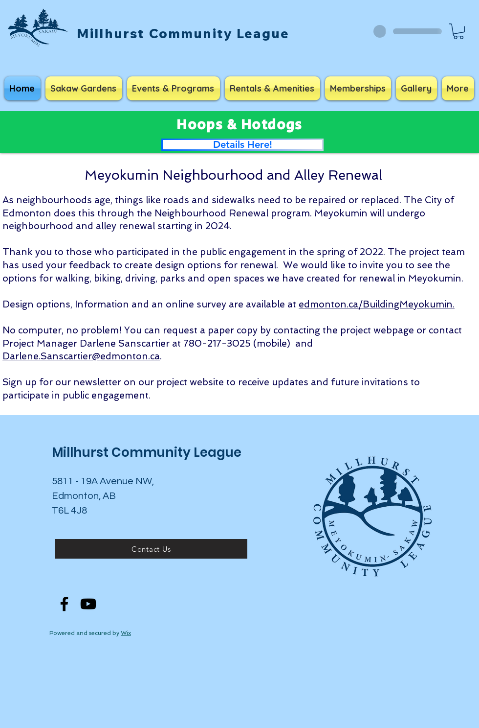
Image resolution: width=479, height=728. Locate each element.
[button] (458, 31)
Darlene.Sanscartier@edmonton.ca (81, 356)
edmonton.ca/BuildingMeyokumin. (377, 304)
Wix (126, 633)
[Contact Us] (151, 549)
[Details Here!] (242, 145)
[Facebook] (64, 603)
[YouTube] (88, 603)
